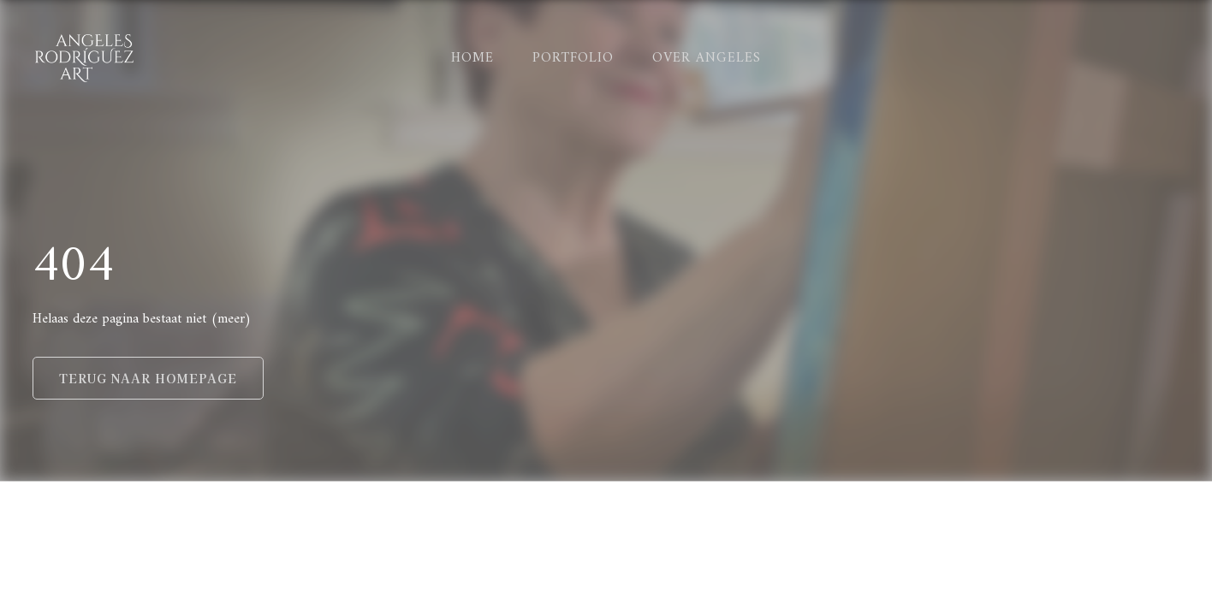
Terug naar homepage (148, 378)
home (472, 58)
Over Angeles (706, 58)
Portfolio (573, 58)
